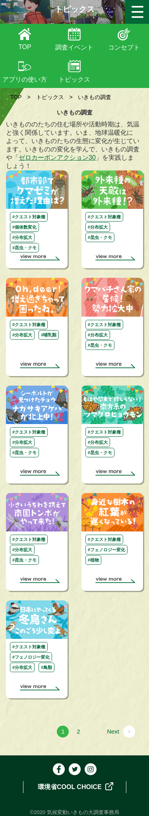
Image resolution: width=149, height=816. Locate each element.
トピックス (74, 79)
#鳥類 (46, 667)
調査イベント (74, 47)
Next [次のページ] (113, 731)
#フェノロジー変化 (106, 549)
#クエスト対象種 (28, 216)
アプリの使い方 (24, 79)
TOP (24, 47)
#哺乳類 (48, 335)
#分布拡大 (22, 237)
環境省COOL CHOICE (75, 786)
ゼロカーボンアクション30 (57, 157)
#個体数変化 (24, 227)
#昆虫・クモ (24, 247)
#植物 (93, 560)
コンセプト (124, 47)
